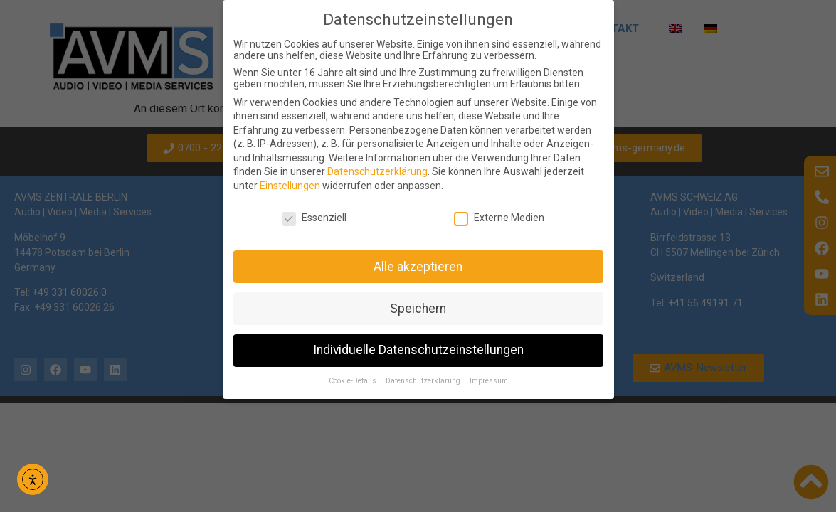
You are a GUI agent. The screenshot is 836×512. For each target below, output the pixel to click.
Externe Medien (499, 217)
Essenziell (314, 217)
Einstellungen (290, 185)
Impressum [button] (489, 380)
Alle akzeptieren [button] (418, 267)
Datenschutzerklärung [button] (424, 380)
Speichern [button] (418, 309)
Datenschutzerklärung (377, 171)
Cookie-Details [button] (354, 380)
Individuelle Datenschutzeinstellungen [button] (418, 350)
